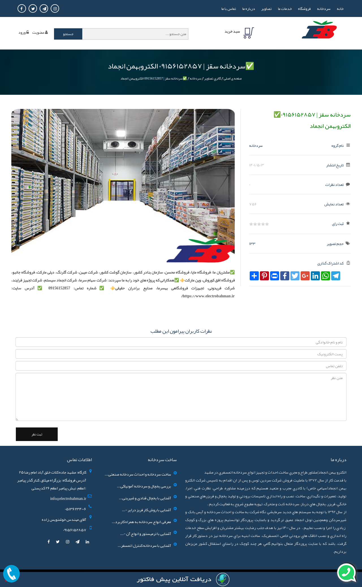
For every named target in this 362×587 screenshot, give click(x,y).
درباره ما (248, 8)
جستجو (68, 34)
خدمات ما (285, 8)
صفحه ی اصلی (233, 78)
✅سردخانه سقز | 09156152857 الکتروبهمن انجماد (153, 78)
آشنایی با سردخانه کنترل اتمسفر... (144, 545)
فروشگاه (304, 8)
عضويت (38, 32)
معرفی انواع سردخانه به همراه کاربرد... (141, 522)
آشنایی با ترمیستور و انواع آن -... (145, 533)
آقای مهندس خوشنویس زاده (64, 519)
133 (252, 244)
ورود (22, 32)
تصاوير (266, 8)
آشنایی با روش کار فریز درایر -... (146, 510)
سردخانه (324, 8)
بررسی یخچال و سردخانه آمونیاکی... (144, 486)
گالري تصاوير (212, 78)
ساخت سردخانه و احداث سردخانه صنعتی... (138, 474)
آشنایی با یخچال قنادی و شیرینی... (145, 498)
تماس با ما (228, 8)
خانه (340, 8)
